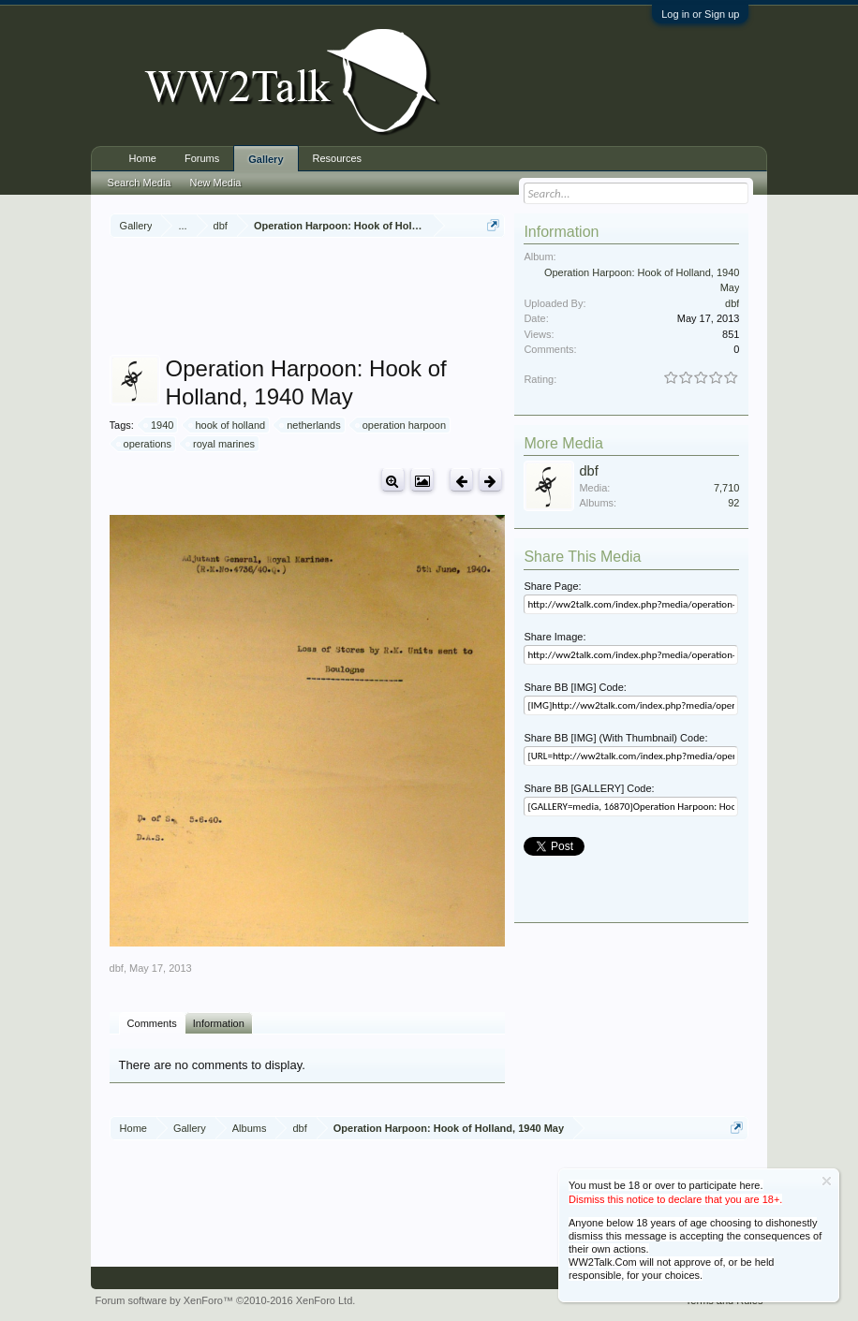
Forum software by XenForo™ (226, 1300)
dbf (117, 968)
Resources (337, 158)
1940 (159, 425)
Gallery (265, 159)
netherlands (311, 425)
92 (733, 502)
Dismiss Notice (827, 1181)
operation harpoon (401, 425)
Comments (152, 1023)
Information (218, 1023)
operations (144, 443)
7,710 (727, 487)
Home (142, 158)
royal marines (221, 443)
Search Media (139, 182)
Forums (202, 158)
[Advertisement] (450, 299)
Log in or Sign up (700, 14)
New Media (215, 182)
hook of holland (228, 425)
